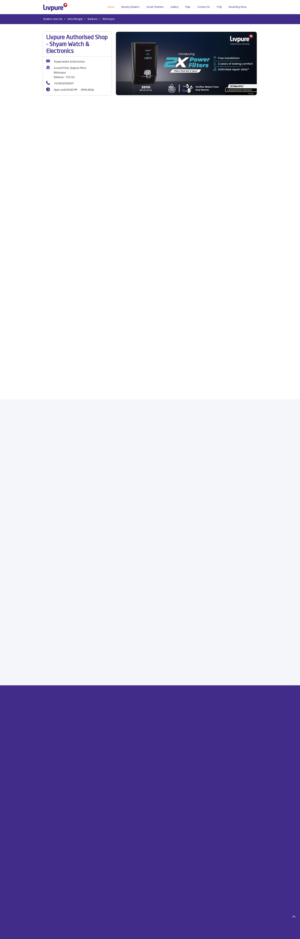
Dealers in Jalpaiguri (225, 933)
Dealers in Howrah (199, 933)
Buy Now (82, 296)
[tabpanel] (186, 63)
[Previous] (45, 258)
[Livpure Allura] (150, 239)
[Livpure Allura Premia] (217, 239)
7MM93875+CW (52, 396)
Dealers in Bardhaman (82, 933)
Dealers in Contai (109, 933)
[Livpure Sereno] (82, 239)
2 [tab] (189, 90)
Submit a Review (166, 466)
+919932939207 (64, 83)
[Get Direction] (81, 399)
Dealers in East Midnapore (169, 933)
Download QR (99, 522)
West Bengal (75, 19)
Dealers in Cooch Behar (136, 933)
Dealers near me (52, 19)
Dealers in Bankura (54, 933)
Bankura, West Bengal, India (59, 400)
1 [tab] (183, 90)
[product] (187, 144)
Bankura (92, 19)
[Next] (254, 258)
